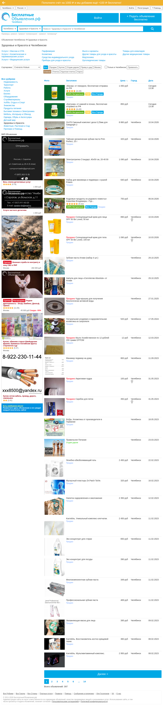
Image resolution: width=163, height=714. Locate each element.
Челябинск (8, 8)
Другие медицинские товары (136, 54)
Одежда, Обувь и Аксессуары (18, 117)
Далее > (103, 674)
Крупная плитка (68, 72)
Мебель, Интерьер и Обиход (17, 114)
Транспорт (8, 85)
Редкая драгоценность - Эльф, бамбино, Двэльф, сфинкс (21, 303)
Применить (132, 67)
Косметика (47, 54)
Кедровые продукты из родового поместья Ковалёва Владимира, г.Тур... (86, 200)
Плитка (56, 72)
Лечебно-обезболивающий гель (81, 460)
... (79, 681)
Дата (150, 80)
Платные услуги (46, 694)
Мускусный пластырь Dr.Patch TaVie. (83, 480)
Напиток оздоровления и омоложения (84, 498)
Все (45, 67)
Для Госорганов (102, 694)
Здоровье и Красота (37, 40)
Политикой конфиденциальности (94, 701)
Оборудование (11, 96)
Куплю (61, 67)
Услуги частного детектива (14, 210)
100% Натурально (75, 94)
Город (134, 80)
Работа (7, 88)
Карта (79, 72)
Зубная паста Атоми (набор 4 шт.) (82, 258)
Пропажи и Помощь (13, 129)
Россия (21, 8)
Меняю (97, 67)
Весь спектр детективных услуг (17, 182)
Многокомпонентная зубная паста (82, 580)
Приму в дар (86, 67)
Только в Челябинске (116, 67)
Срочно (7, 262)
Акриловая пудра (84, 378)
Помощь (68, 694)
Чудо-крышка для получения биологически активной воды (84, 299)
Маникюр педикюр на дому (79, 358)
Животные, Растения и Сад (17, 126)
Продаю (53, 67)
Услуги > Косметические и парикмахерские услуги (13, 55)
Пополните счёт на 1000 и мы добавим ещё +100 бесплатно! (81, 2)
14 (84, 681)
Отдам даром (73, 67)
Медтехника (88, 57)
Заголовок (71, 80)
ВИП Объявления (9, 134)
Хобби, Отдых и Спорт (14, 102)
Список (47, 72)
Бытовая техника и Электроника (19, 111)
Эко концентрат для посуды (79, 559)
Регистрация (143, 8)
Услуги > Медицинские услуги (15, 59)
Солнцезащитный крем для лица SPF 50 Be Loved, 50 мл (86, 218)
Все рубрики (8, 79)
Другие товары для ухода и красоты (99, 54)
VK (113, 694)
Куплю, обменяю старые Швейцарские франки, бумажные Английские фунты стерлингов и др (20, 344)
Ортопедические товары (93, 60)
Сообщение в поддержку (84, 694)
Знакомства (9, 105)
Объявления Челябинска (13, 40)
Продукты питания (12, 108)
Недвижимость (11, 82)
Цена (122, 80)
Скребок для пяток (84, 399)
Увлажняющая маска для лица (80, 620)
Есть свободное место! (13, 406)
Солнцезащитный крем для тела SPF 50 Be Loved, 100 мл (86, 238)
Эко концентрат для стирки (79, 539)
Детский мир (10, 120)
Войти (131, 8)
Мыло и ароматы (90, 51)
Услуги (7, 91)
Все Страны (32, 694)
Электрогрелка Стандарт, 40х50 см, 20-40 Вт (87, 159)
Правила (58, 694)
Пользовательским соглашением (65, 701)
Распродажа (19, 300)
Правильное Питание (76, 440)
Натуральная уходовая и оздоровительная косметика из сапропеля (86, 320)
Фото (46, 80)
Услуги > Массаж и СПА (12, 51)
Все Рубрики (8, 694)
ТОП (88, 94)
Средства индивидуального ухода (58, 57)
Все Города (97, 94)
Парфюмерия (48, 51)
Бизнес (7, 93)
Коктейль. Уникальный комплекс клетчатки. (86, 518)
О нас (118, 694)
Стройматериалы (12, 99)
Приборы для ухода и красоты (56, 60)
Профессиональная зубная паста (82, 600)
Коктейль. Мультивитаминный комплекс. (85, 653)
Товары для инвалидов (134, 51)
